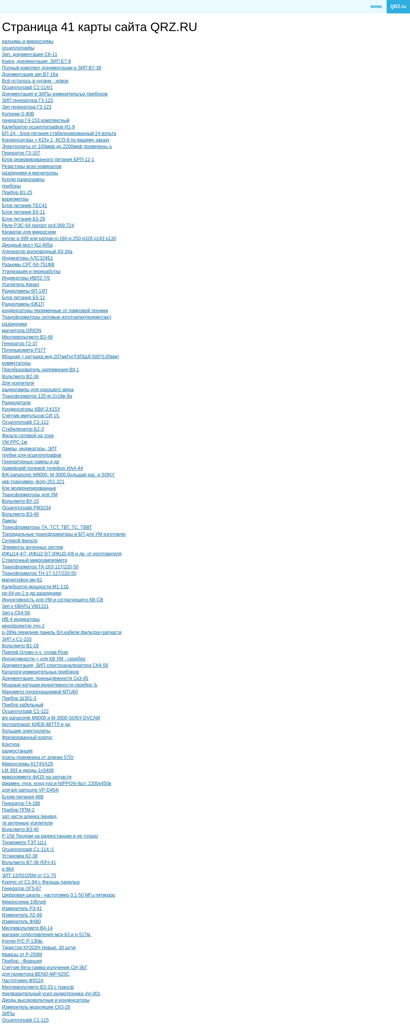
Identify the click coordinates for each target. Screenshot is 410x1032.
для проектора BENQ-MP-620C (36, 974)
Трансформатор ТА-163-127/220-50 (40, 566)
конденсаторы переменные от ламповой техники (55, 310)
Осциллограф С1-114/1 (27, 87)
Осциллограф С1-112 (25, 422)
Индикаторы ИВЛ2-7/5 (26, 278)
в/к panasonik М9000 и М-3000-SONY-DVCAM (51, 718)
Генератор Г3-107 (21, 153)
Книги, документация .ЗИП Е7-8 (36, 61)
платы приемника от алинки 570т (38, 757)
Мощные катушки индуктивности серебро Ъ (49, 685)
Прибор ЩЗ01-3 (19, 698)
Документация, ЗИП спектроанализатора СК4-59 (55, 665)
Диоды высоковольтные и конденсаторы (46, 1000)
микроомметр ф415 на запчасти (37, 777)
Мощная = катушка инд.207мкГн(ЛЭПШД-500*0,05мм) (60, 356)
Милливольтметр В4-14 (27, 928)
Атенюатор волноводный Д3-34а (37, 251)
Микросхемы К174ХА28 (27, 764)
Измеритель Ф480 (21, 921)
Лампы (9, 520)
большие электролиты (26, 731)
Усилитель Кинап (20, 284)
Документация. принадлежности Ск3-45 (45, 678)
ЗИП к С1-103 (16, 639)
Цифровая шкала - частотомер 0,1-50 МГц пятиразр (58, 895)
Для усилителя (18, 383)
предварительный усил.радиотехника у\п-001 (51, 993)
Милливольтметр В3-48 (27, 337)
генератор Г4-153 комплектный (35, 120)
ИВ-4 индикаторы (21, 619)
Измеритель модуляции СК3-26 (36, 1007)
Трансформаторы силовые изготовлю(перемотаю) (56, 317)
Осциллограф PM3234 (26, 507)
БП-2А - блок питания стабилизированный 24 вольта (59, 133)
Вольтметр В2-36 (20, 376)
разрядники (14, 324)
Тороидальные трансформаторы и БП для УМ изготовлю (64, 534)
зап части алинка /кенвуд (29, 816)
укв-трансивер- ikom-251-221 (33, 481)
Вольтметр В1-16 (20, 645)
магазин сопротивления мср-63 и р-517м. (47, 934)
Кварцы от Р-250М (22, 954)
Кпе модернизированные (29, 488)
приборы (11, 186)
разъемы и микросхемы (27, 41)
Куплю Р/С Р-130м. (22, 941)
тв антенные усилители (27, 823)
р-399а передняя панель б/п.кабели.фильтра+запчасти (61, 632)
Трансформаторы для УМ (29, 494)
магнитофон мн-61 (22, 580)
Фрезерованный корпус (27, 737)
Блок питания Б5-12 (23, 297)
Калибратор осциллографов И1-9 (38, 127)
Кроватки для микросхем (29, 232)
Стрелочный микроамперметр (34, 560)
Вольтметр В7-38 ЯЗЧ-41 (29, 862)
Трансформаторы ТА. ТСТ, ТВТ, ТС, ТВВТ (47, 527)
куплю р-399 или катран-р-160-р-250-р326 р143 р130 (59, 238)
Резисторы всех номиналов (31, 166)
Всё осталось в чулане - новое (35, 81)
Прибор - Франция (22, 961)
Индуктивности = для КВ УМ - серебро (43, 659)
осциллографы (18, 48)
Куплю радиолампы (23, 179)
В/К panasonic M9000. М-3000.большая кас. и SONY (58, 474)
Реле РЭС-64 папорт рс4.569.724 (38, 225)
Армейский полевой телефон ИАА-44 (42, 468)
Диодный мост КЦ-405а (27, 245)
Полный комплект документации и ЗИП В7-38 (51, 68)
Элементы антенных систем (32, 547)
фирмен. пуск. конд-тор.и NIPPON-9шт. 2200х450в (56, 783)
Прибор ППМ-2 (18, 810)
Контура (11, 744)
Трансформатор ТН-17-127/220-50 (39, 573)
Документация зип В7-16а (30, 74)
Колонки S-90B (18, 114)
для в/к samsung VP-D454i (30, 790)
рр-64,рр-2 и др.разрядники (31, 593)
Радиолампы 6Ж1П (23, 304)
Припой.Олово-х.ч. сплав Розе (35, 652)
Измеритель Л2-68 (22, 915)
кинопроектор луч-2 (23, 626)
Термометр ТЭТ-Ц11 (24, 842)
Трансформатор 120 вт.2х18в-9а (37, 396)
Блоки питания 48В (23, 797)
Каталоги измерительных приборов (40, 672)
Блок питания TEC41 (24, 205)
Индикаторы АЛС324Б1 (27, 258)
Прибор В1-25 (17, 192)
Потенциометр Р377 (24, 350)
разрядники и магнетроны (30, 173)
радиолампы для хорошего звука (38, 389)
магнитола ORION (21, 330)
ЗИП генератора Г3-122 (27, 100)
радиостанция (17, 751)
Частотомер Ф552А (23, 980)
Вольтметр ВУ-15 (20, 501)
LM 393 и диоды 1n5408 (28, 770)
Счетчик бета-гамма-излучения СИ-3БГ (44, 967)
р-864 (8, 869)
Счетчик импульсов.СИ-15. (31, 415)
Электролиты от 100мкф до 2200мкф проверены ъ (57, 146)
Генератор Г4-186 (21, 803)
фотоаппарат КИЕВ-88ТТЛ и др (36, 724)
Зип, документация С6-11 (29, 54)
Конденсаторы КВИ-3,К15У (31, 409)
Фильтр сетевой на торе (28, 435)
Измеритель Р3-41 (22, 908)
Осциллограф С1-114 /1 (28, 849)
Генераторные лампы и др (30, 461)
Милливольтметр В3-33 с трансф (38, 987)
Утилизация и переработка (31, 271)
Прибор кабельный (22, 705)
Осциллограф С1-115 (25, 1020)
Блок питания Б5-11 (23, 212)
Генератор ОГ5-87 (21, 888)
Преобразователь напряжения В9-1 (40, 369)
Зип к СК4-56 (16, 613)
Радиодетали (16, 402)
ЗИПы (8, 1013)
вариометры (15, 199)
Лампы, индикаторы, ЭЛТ (29, 448)
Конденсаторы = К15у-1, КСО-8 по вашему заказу (56, 140)
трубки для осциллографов (31, 455)
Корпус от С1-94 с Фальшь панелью (41, 882)
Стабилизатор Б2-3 (23, 429)
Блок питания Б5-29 (23, 219)
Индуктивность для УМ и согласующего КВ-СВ (52, 599)
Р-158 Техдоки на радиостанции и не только (50, 836)
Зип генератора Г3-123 (26, 107)
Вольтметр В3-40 (20, 829)
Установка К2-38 (20, 856)
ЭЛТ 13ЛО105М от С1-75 (29, 875)
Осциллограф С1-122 (25, 711)
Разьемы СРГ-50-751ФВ (28, 264)
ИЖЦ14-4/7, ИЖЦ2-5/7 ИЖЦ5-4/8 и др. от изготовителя (61, 553)
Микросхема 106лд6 (24, 902)
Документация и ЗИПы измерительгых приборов (55, 94)
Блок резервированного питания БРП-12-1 (48, 159)
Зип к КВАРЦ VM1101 (25, 606)
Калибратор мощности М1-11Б (35, 586)
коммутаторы (16, 363)
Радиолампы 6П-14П (24, 291)
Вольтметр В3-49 (20, 514)
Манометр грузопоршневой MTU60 (40, 692)
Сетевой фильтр (20, 540)
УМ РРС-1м (14, 442)
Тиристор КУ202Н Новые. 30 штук (38, 947)
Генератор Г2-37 (20, 343)
